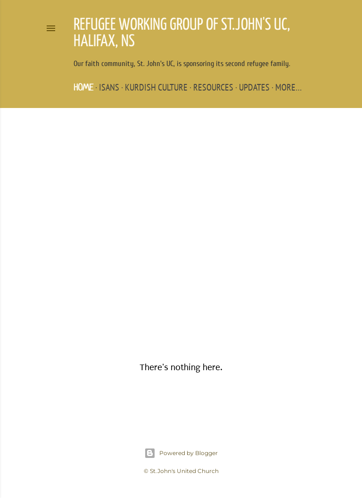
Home (83, 87)
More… (288, 87)
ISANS (109, 87)
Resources (213, 87)
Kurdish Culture (156, 87)
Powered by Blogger (181, 453)
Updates (254, 87)
